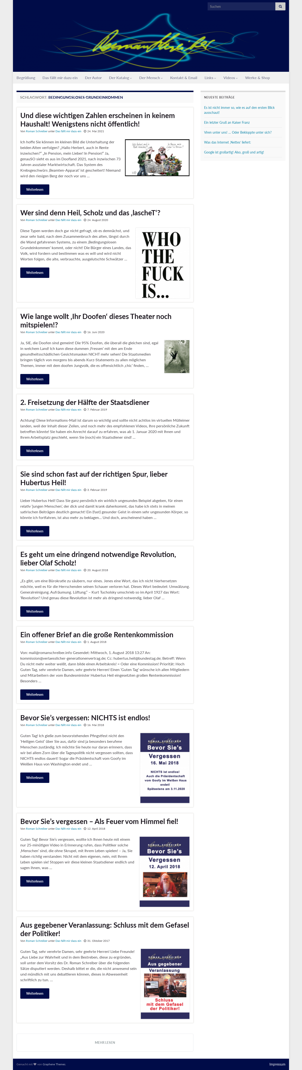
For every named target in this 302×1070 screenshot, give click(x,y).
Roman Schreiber (36, 131)
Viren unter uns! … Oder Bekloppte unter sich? (238, 132)
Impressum (277, 1064)
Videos (230, 77)
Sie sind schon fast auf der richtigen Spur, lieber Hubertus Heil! (93, 478)
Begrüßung (26, 77)
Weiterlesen (34, 189)
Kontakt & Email (183, 77)
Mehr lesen (105, 1042)
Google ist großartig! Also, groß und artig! (234, 152)
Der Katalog (120, 77)
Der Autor (93, 77)
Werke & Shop (257, 77)
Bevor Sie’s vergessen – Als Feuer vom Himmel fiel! (99, 821)
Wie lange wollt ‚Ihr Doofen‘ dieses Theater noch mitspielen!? (96, 320)
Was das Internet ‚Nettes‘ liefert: (227, 142)
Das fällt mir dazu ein (60, 77)
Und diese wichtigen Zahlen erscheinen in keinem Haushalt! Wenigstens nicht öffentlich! (97, 119)
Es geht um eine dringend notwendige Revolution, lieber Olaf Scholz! (98, 558)
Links (210, 77)
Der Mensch (151, 77)
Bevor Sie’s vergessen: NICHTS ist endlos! (85, 717)
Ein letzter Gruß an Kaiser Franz (227, 122)
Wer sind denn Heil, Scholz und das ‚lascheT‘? (90, 212)
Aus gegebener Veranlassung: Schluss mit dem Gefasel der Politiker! (104, 929)
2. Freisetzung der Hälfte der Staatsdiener (84, 402)
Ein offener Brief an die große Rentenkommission (96, 634)
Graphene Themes (54, 1064)
